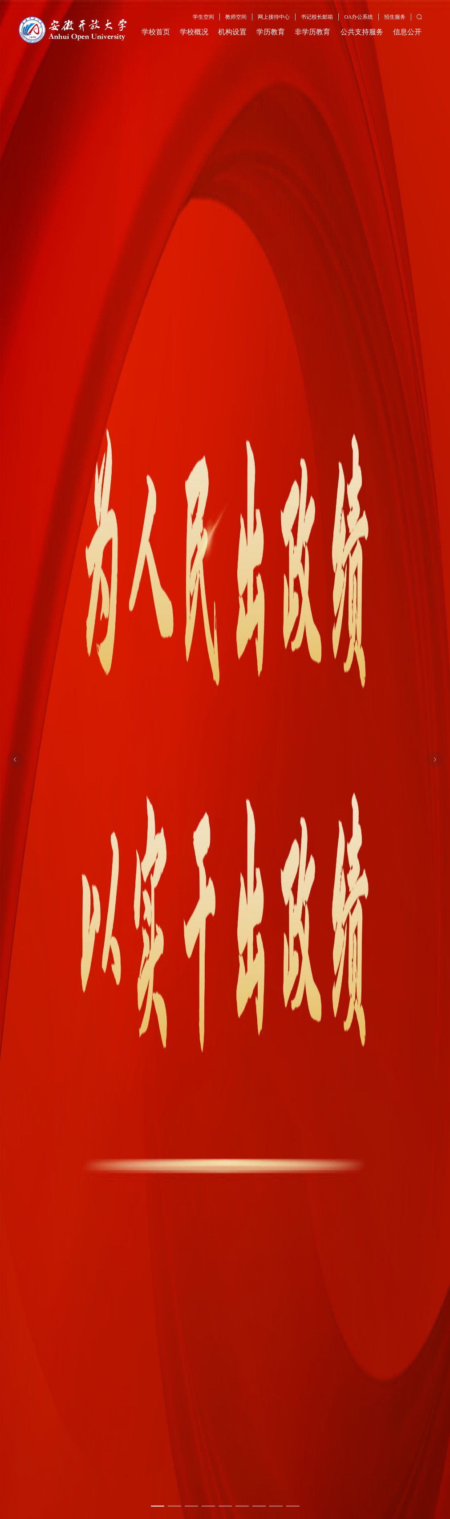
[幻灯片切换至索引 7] (259, 1506)
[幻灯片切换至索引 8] (276, 1506)
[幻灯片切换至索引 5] (225, 1506)
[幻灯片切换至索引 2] (174, 1506)
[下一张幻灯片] (435, 759)
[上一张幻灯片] (15, 759)
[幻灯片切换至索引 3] (191, 1506)
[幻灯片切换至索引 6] (242, 1506)
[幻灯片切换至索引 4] (208, 1506)
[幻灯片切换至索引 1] (157, 1506)
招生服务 (394, 17)
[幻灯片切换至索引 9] (293, 1506)
